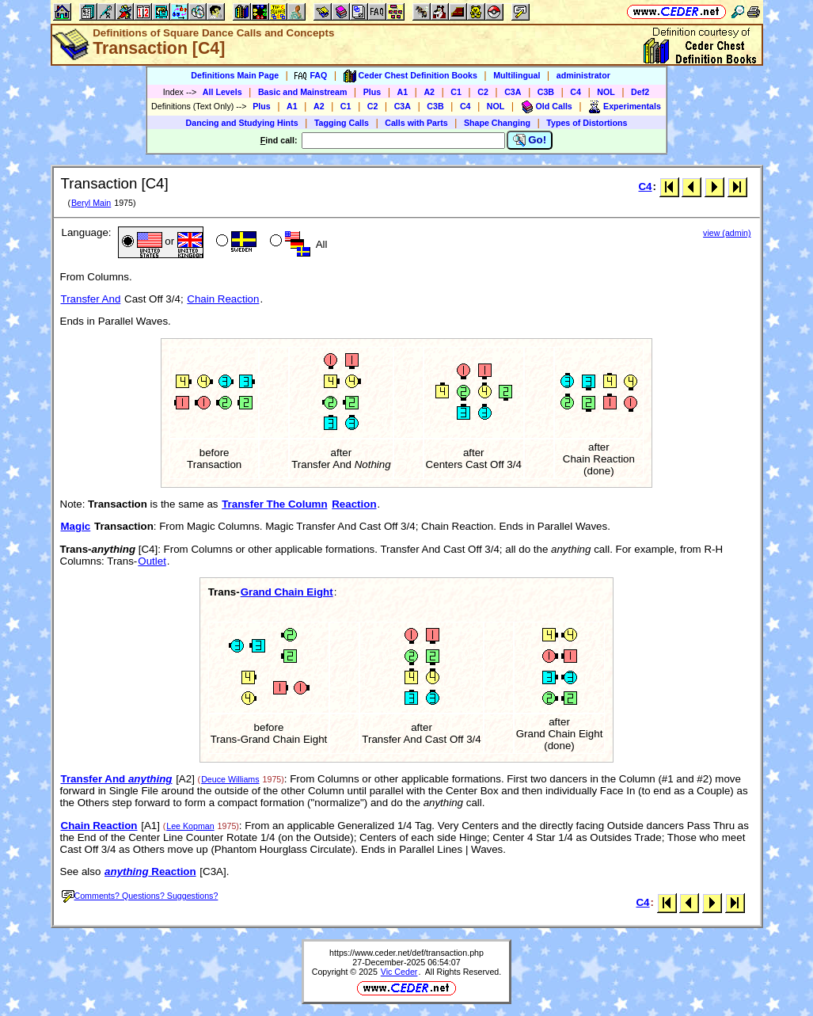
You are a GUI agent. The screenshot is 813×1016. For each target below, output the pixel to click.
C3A (512, 92)
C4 (575, 92)
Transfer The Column (274, 504)
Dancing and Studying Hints (242, 122)
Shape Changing (497, 122)
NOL (606, 92)
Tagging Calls (341, 122)
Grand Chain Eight (287, 592)
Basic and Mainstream (303, 92)
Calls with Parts (416, 122)
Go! (530, 140)
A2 (429, 92)
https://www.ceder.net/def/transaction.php (406, 952)
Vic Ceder (399, 971)
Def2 (640, 92)
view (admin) (726, 233)
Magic (76, 526)
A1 (402, 92)
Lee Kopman (190, 826)
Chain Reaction (223, 299)
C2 (482, 92)
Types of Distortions (586, 122)
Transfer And (91, 299)
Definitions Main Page (235, 75)
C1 (456, 92)
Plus (372, 92)
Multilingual (516, 75)
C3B (546, 92)
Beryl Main (91, 202)
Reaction (354, 504)
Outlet (152, 561)
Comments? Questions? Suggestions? (140, 895)
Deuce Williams (230, 779)
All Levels (222, 92)
